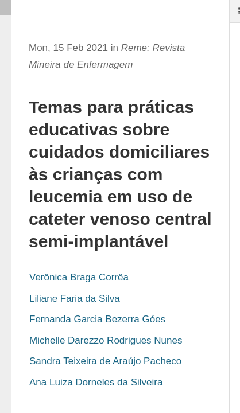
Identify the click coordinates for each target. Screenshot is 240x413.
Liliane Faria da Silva (74, 298)
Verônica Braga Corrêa (79, 277)
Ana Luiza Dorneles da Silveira (95, 382)
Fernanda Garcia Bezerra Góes (97, 319)
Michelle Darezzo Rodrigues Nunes (105, 340)
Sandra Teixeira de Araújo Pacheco (105, 361)
